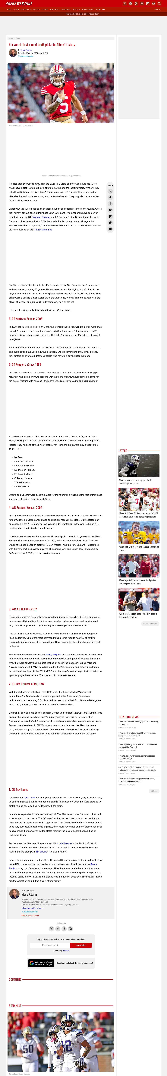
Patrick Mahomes (43, 229)
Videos (36, 9)
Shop (98, 9)
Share (157, 9)
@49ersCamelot (26, 56)
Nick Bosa (41, 851)
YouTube (153, 3)
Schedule (66, 9)
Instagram (70, 927)
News (16, 9)
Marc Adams (13, 53)
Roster (76, 9)
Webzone (19, 3)
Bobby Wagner (53, 654)
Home (9, 9)
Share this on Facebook (110, 197)
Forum (45, 9)
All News (154, 791)
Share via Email (110, 229)
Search (159, 3)
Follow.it (66, 950)
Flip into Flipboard (110, 216)
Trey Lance (29, 797)
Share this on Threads (110, 203)
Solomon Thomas (41, 217)
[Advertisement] (83, 25)
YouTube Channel (31, 915)
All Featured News (150, 624)
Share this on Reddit (110, 222)
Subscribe (81, 945)
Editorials (26, 9)
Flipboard (148, 3)
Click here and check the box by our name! (74, 963)
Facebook (57, 927)
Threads (64, 927)
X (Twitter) (125, 3)
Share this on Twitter (110, 191)
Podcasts (54, 9)
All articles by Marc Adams (33, 908)
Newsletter (88, 9)
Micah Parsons (64, 843)
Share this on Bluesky (110, 210)
